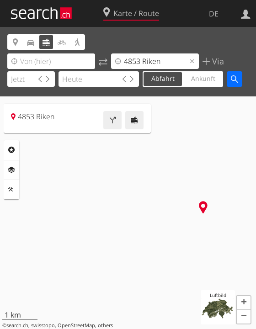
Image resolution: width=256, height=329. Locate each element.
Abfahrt (163, 78)
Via (217, 61)
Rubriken (11, 149)
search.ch (17, 325)
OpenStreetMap (76, 325)
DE (214, 14)
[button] (244, 303)
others (105, 325)
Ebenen (11, 170)
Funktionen (11, 189)
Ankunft (203, 78)
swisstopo (43, 325)
